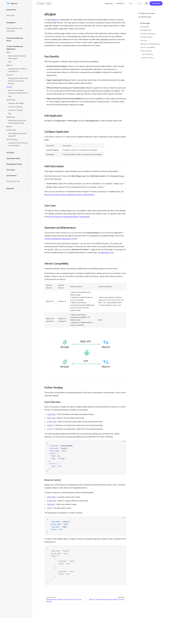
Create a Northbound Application (57, 239)
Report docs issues (146, 13)
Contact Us (156, 3)
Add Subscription (146, 37)
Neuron (11, 3)
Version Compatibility (147, 47)
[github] (146, 3)
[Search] (44, 3)
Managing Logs (107, 252)
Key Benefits (144, 27)
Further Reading (146, 51)
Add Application (145, 30)
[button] (28, 9)
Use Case (143, 40)
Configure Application (148, 33)
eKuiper (54, 20)
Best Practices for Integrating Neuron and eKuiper (69, 217)
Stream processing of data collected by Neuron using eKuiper (69, 194)
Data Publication (147, 54)
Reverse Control (148, 58)
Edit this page (144, 17)
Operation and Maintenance (150, 44)
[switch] (139, 3)
